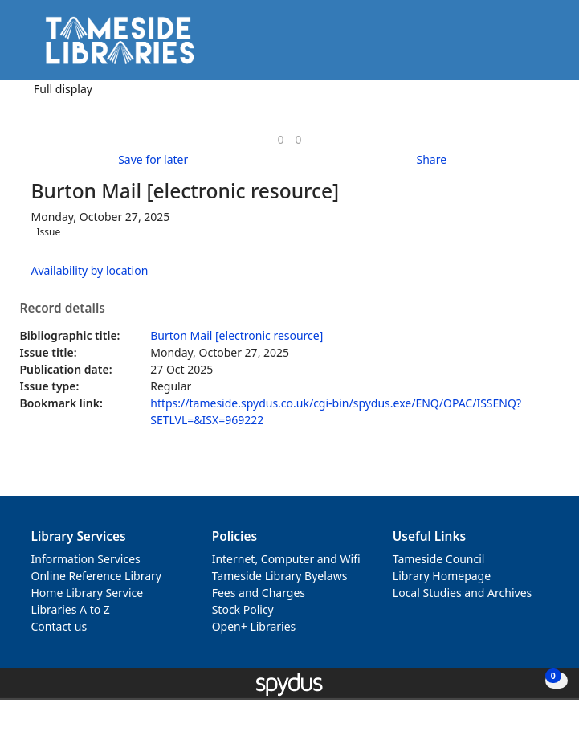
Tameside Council (439, 558)
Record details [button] (62, 308)
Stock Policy (243, 609)
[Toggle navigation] (542, 46)
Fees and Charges (258, 592)
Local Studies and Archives (462, 592)
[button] (522, 46)
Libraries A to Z (70, 609)
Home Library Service (87, 592)
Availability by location (90, 270)
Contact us (59, 626)
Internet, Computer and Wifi (286, 558)
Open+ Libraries (254, 626)
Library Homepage (442, 575)
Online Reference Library (96, 575)
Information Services (86, 558)
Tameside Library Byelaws (280, 575)
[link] (280, 139)
